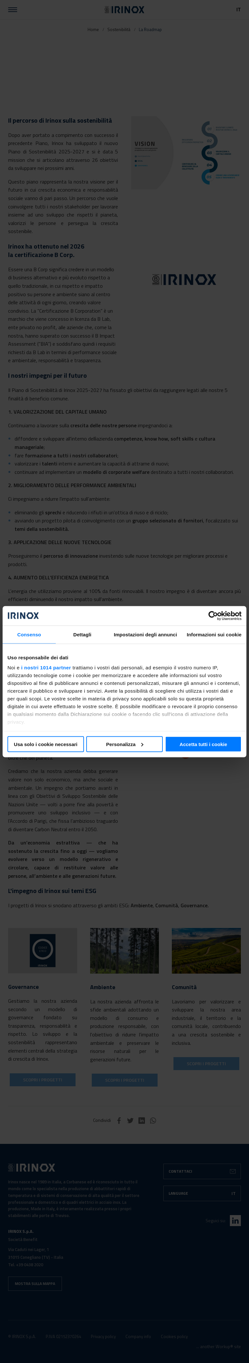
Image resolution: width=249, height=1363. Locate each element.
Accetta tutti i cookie (203, 744)
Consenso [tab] (29, 634)
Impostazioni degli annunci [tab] (145, 634)
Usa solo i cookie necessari (45, 744)
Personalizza (124, 744)
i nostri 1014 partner (46, 667)
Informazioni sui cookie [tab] (214, 634)
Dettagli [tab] (82, 634)
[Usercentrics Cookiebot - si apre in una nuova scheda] (213, 615)
